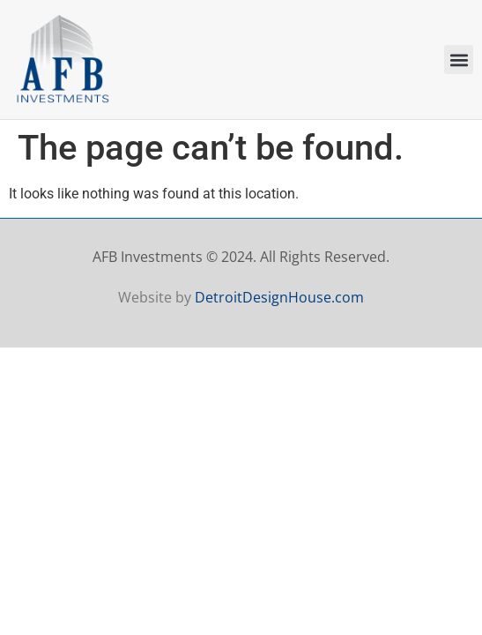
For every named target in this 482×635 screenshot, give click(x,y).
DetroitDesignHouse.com (279, 297)
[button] (458, 59)
